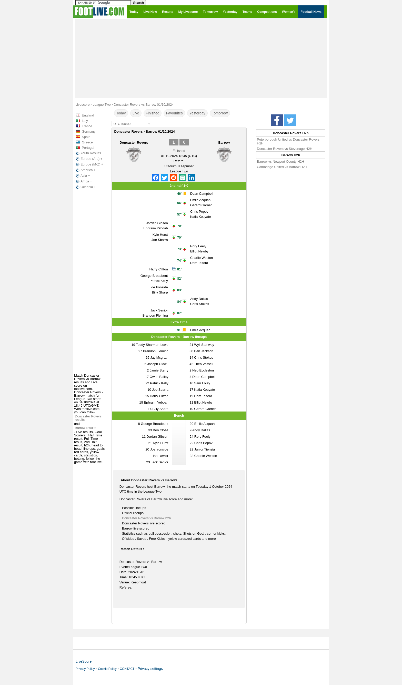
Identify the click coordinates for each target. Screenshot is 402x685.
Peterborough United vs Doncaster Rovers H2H (288, 141)
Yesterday (197, 113)
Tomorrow (220, 113)
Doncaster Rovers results (88, 418)
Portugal (88, 148)
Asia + (82, 176)
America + (85, 170)
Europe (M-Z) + (89, 164)
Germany (88, 131)
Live (136, 113)
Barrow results (85, 428)
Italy (85, 121)
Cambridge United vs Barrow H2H (282, 167)
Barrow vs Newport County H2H (280, 161)
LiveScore (84, 661)
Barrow (224, 142)
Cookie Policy (107, 669)
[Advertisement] (201, 58)
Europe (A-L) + (89, 159)
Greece (87, 142)
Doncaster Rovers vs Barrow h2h (146, 518)
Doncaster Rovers (133, 142)
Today (121, 113)
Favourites (174, 113)
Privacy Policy (85, 669)
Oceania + (85, 187)
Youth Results (88, 153)
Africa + (83, 181)
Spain (86, 137)
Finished (152, 113)
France (87, 126)
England (88, 115)
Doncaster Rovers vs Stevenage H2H (284, 149)
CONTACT (127, 669)
